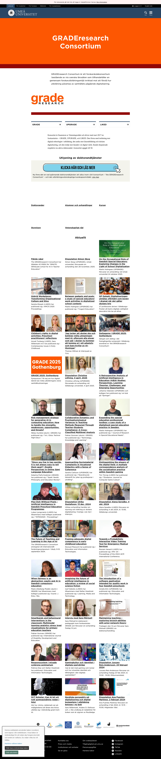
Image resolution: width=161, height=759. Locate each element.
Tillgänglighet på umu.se (93, 744)
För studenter (20, 6)
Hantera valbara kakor (13, 743)
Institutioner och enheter (68, 747)
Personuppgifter (89, 747)
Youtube (117, 751)
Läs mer (95, 177)
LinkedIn (117, 754)
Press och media (65, 744)
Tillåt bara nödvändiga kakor (17, 748)
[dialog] (23, 741)
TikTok (116, 747)
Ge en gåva (62, 751)
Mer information (101, 2)
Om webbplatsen (90, 741)
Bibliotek (43, 6)
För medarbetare (55, 6)
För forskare (33, 6)
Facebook (117, 741)
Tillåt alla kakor (11, 752)
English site (148, 6)
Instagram (117, 744)
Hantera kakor (88, 751)
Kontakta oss (63, 741)
